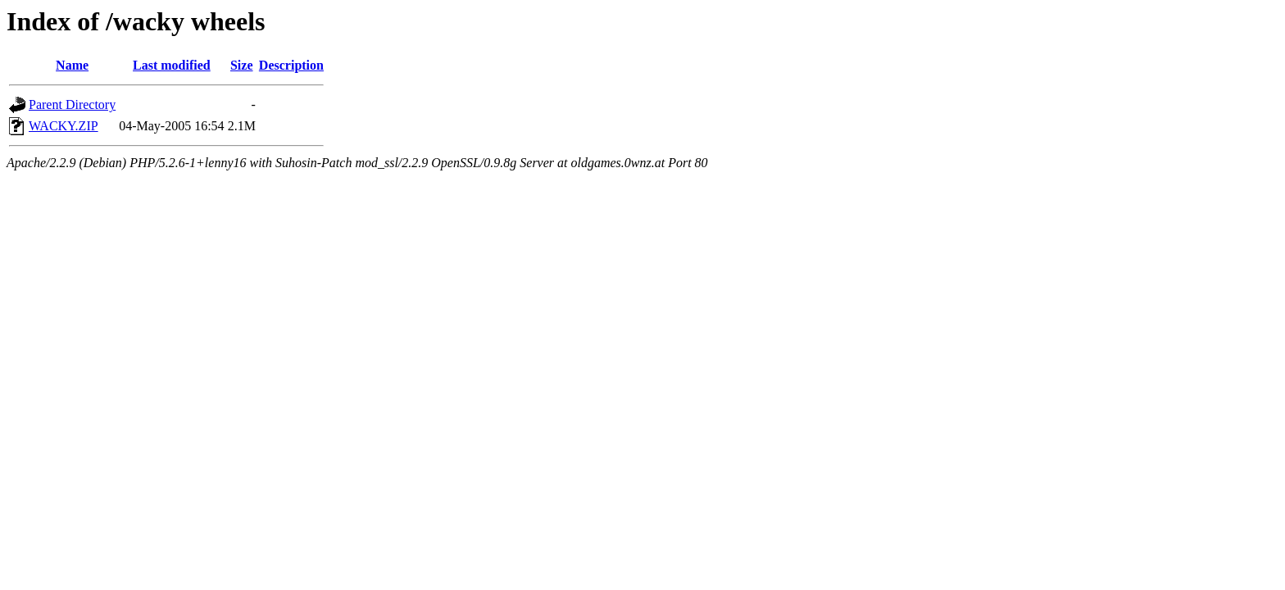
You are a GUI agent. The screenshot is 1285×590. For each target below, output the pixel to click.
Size (241, 65)
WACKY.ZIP (63, 126)
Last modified (172, 65)
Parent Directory (72, 104)
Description (291, 65)
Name (72, 65)
